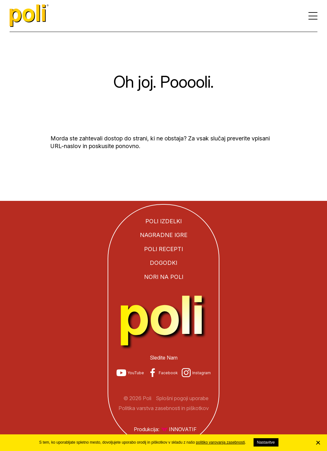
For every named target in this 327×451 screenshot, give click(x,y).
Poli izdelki (163, 221)
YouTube (135, 372)
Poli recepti (163, 249)
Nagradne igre (163, 235)
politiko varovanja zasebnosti (220, 442)
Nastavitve (266, 442)
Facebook (168, 372)
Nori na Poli (163, 276)
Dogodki (163, 262)
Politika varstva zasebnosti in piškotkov (163, 408)
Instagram (201, 372)
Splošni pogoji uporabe (182, 398)
